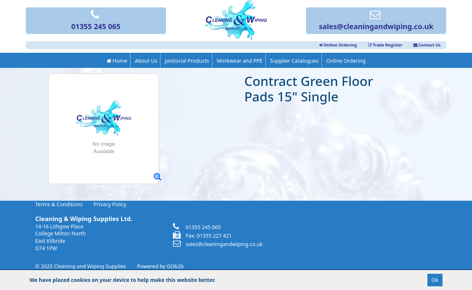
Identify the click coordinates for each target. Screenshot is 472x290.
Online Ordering (338, 45)
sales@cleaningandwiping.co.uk (376, 21)
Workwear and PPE (240, 60)
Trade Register (385, 45)
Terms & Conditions (59, 204)
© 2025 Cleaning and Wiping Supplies (80, 266)
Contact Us (427, 45)
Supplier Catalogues (294, 60)
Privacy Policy (110, 204)
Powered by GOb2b (160, 266)
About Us (146, 60)
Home (117, 60)
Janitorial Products (187, 60)
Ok (434, 279)
